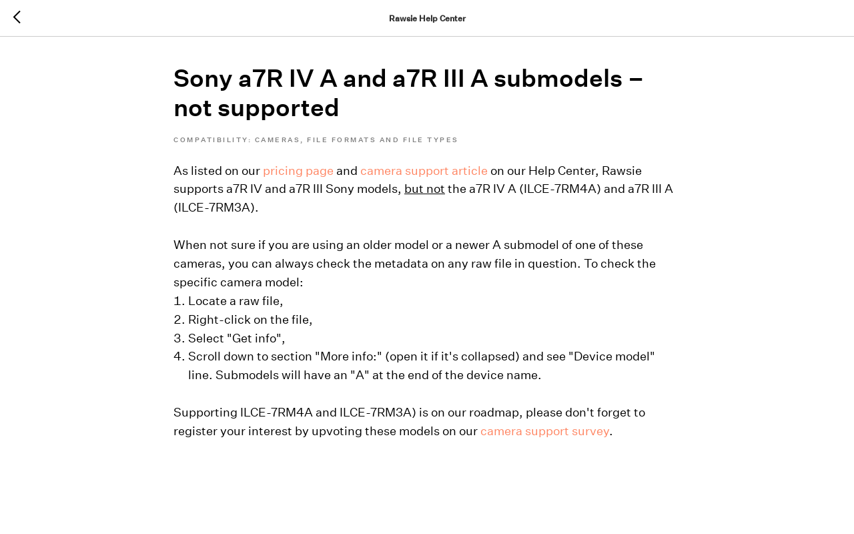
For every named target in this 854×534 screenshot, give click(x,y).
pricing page (298, 171)
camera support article (424, 171)
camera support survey (544, 431)
